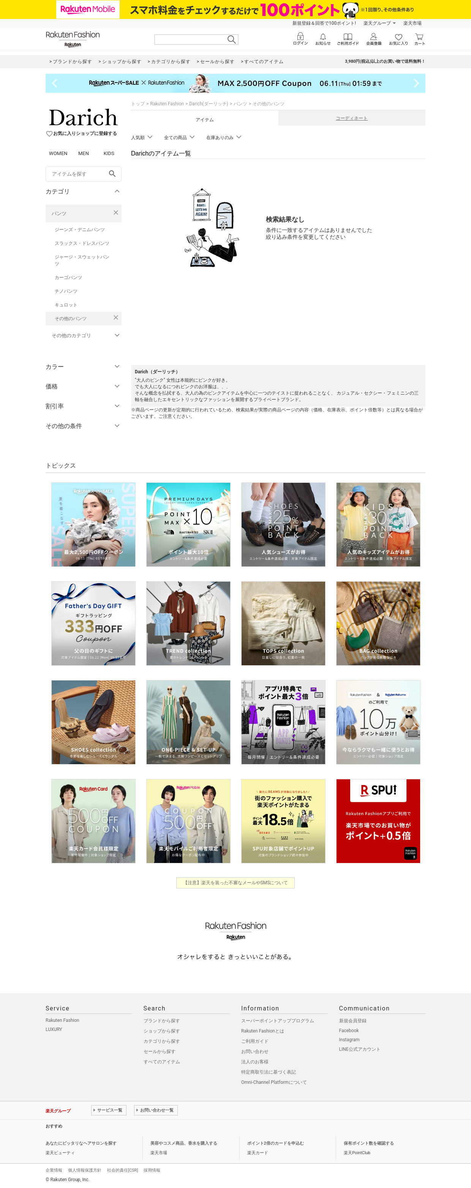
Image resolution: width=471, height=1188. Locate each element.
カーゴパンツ (68, 277)
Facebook (349, 1030)
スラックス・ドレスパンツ (82, 243)
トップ (138, 103)
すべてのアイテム (162, 1061)
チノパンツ (66, 291)
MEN (83, 153)
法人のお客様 (255, 1061)
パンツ (59, 213)
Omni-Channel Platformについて (274, 1082)
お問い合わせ (255, 1051)
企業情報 (54, 1170)
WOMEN (58, 153)
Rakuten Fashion (167, 103)
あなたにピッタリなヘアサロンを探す (81, 1143)
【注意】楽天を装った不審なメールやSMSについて (235, 882)
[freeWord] (84, 174)
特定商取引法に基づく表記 (268, 1072)
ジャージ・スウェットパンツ (82, 260)
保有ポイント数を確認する (369, 1143)
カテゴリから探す (162, 1041)
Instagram (349, 1039)
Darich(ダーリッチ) (208, 103)
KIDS (109, 153)
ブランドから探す (162, 1020)
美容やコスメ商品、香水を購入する (183, 1143)
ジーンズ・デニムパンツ (80, 229)
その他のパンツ (71, 318)
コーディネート (352, 118)
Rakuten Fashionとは (262, 1031)
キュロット (66, 305)
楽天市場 (412, 23)
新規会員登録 (353, 1020)
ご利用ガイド (255, 1041)
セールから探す (159, 1051)
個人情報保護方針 (84, 1170)
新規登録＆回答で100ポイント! (324, 23)
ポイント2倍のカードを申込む (275, 1143)
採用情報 (152, 1170)
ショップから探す (162, 1031)
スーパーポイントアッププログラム (277, 1020)
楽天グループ (377, 23)
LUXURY (54, 1029)
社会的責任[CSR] (122, 1170)
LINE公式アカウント (360, 1049)
